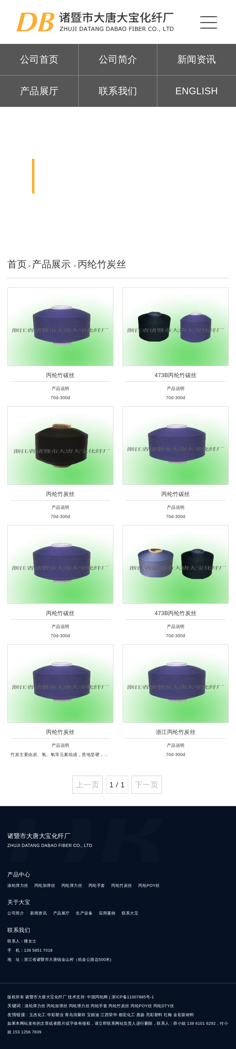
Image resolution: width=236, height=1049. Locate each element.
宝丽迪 (93, 1014)
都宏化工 (127, 1014)
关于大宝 (18, 902)
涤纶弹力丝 (17, 885)
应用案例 (107, 913)
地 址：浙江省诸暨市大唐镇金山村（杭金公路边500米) (59, 959)
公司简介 (118, 59)
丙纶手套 (96, 885)
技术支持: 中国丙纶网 (88, 997)
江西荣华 (108, 1014)
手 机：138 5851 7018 (30, 950)
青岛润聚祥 (75, 1014)
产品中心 (18, 875)
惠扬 (140, 1014)
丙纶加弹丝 (44, 885)
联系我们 (118, 91)
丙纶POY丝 (148, 885)
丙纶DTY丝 (163, 1006)
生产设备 (84, 913)
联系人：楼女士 (22, 941)
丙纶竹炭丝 (102, 264)
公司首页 (39, 59)
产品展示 (52, 264)
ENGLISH (196, 91)
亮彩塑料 (154, 1014)
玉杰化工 (37, 1014)
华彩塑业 (55, 1014)
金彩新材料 (183, 1014)
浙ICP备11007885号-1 (133, 997)
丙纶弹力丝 (71, 885)
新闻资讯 (196, 59)
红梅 (168, 1014)
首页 (17, 264)
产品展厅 (39, 91)
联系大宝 (130, 913)
